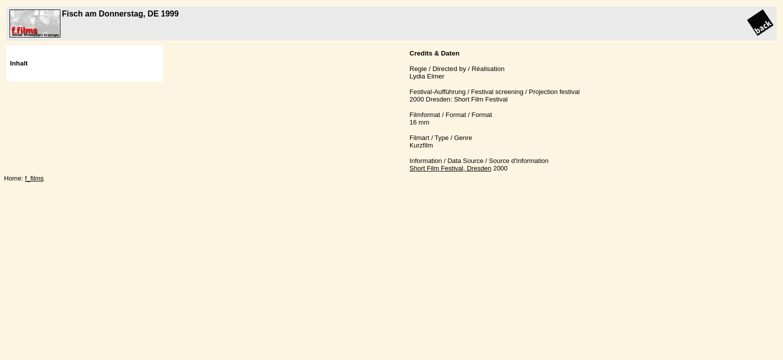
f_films (34, 178)
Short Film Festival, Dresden (450, 168)
